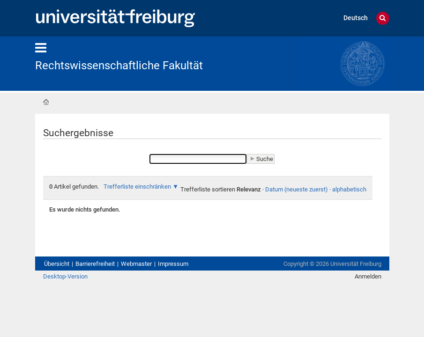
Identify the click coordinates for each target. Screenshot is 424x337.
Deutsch (355, 18)
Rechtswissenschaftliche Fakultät (119, 65)
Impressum (173, 263)
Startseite (46, 102)
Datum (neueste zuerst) (296, 189)
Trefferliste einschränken (137, 186)
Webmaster (136, 263)
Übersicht (56, 263)
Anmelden (368, 276)
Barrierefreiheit (95, 263)
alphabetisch (349, 189)
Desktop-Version (65, 276)
